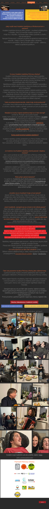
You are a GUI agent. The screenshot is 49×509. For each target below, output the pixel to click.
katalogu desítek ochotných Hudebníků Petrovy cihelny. (25, 161)
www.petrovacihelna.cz (35, 183)
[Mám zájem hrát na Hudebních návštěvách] (11, 306)
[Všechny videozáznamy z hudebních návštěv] (24, 302)
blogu (40, 455)
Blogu (35, 253)
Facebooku (42, 253)
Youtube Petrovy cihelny (23, 253)
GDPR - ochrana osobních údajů (24, 457)
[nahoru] (42, 502)
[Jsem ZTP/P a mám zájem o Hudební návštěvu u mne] (36, 306)
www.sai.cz (31, 157)
